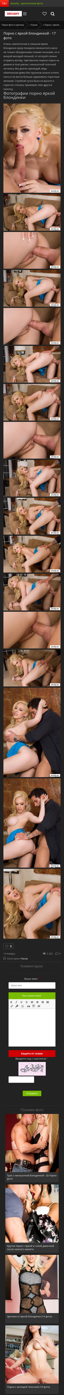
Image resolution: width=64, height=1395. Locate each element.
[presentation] (11, 1001)
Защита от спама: (32, 1053)
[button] (11, 1001)
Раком (24, 958)
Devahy (13, 14)
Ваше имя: (31, 978)
